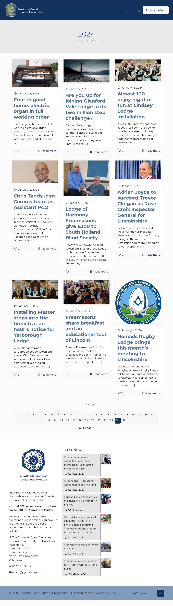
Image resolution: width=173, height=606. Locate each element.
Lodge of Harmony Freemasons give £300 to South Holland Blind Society (83, 223)
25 (61, 420)
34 (117, 420)
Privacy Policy (138, 598)
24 (55, 420)
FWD (114, 598)
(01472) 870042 (22, 565)
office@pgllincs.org (24, 572)
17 (121, 414)
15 (108, 414)
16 (114, 414)
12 (89, 414)
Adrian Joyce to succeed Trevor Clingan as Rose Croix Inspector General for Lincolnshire (136, 206)
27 (74, 420)
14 (102, 414)
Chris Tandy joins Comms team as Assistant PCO (35, 201)
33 (111, 420)
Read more (49, 150)
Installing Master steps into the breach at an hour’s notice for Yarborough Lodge (34, 326)
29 (86, 420)
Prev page (86, 404)
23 (49, 420)
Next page (86, 427)
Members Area (155, 10)
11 (83, 414)
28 (80, 420)
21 (146, 414)
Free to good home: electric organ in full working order (31, 108)
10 (77, 414)
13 (96, 414)
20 (139, 414)
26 (67, 420)
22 (152, 414)
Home (79, 41)
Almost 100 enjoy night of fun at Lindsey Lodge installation (135, 105)
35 (124, 420)
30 (92, 420)
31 (99, 420)
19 (133, 414)
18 (127, 414)
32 (105, 420)
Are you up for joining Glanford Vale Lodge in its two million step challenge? (86, 106)
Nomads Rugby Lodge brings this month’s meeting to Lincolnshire (136, 347)
